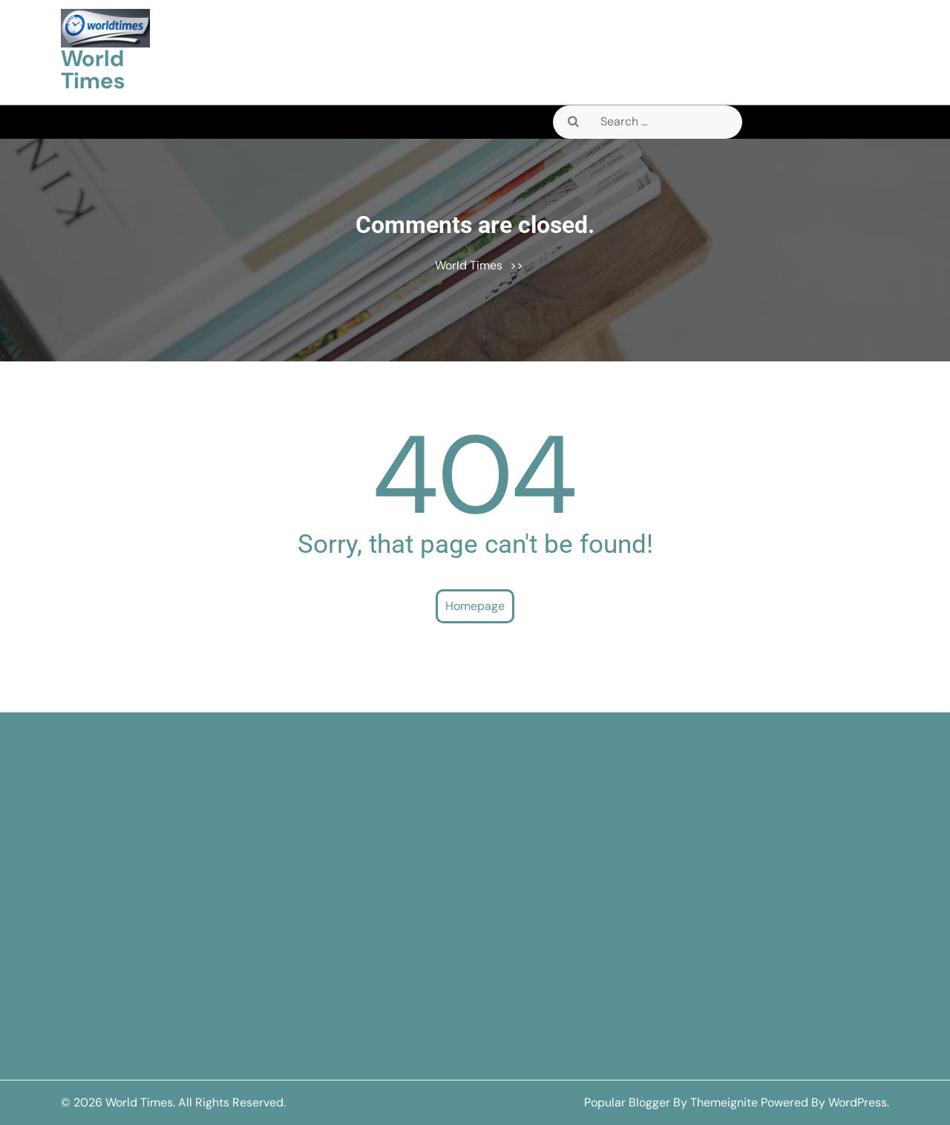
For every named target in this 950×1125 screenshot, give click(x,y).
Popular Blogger (627, 1102)
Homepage (475, 606)
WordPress (857, 1102)
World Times (93, 69)
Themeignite (724, 1102)
